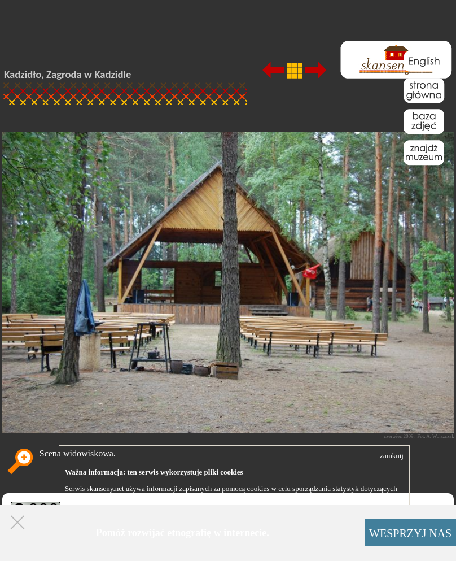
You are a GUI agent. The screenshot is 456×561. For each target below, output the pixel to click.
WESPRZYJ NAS (410, 533)
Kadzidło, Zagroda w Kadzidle (67, 74)
